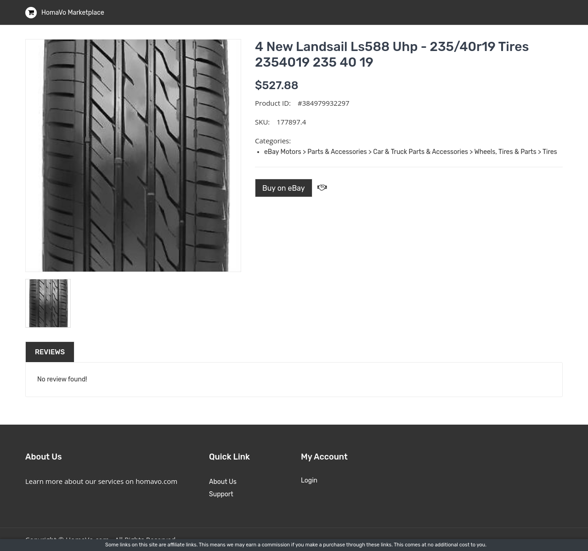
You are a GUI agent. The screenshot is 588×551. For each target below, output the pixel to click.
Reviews (50, 352)
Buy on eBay (283, 188)
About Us (223, 482)
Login (309, 480)
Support (221, 494)
